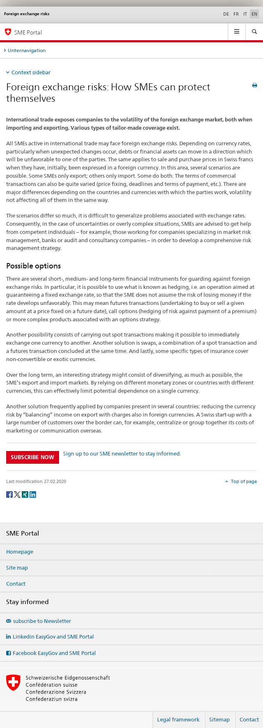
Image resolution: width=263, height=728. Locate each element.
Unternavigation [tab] (27, 50)
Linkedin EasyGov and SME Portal (53, 636)
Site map (17, 567)
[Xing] (26, 494)
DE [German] (226, 14)
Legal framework (178, 719)
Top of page (243, 481)
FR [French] (236, 14)
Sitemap (219, 719)
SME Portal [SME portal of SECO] (28, 32)
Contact (15, 583)
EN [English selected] (254, 14)
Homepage (19, 551)
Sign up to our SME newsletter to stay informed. (122, 453)
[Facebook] (10, 494)
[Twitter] (18, 494)
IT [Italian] (245, 14)
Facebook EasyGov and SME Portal (54, 653)
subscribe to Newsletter (42, 621)
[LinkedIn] (33, 494)
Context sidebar (30, 72)
